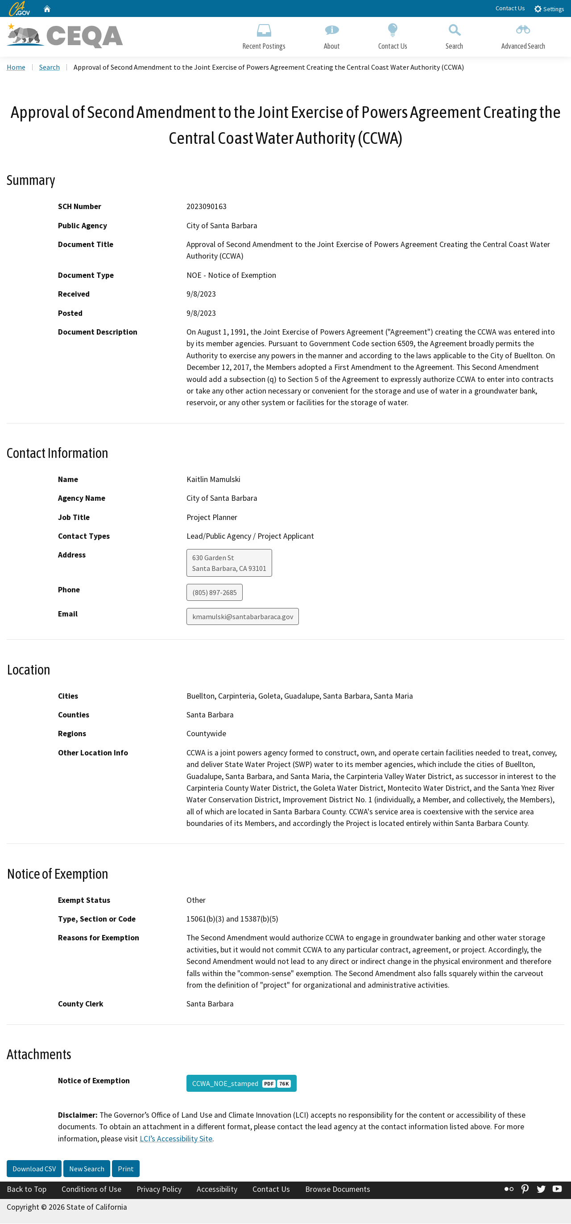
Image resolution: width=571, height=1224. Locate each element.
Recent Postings (263, 34)
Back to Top (26, 1190)
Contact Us (510, 8)
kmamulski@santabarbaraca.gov (242, 617)
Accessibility (217, 1190)
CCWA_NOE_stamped (241, 1083)
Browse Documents (337, 1190)
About (332, 34)
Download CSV (34, 1169)
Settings (549, 8)
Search (454, 34)
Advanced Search (523, 34)
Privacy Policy (159, 1190)
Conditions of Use (91, 1190)
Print (126, 1169)
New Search (86, 1169)
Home (16, 67)
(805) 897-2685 (214, 593)
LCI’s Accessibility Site (176, 1139)
